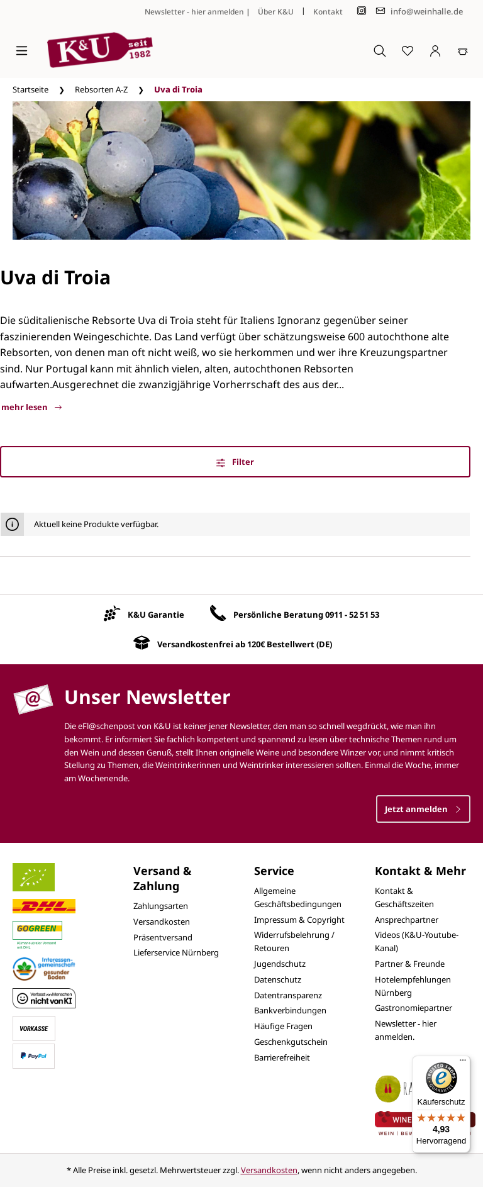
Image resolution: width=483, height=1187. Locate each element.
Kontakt (328, 11)
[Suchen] (380, 50)
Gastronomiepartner (413, 1007)
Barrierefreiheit (282, 1057)
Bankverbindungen (290, 1010)
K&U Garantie (156, 614)
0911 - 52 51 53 (352, 614)
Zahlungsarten (160, 905)
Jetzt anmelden (423, 809)
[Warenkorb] (463, 50)
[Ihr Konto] (435, 50)
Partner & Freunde (410, 963)
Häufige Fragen (283, 1026)
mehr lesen (31, 407)
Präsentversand (162, 937)
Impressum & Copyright (299, 919)
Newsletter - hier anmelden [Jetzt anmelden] (194, 11)
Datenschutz (277, 979)
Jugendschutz (280, 963)
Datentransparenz (288, 995)
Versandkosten (161, 921)
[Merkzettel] (407, 50)
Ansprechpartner (406, 919)
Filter (235, 461)
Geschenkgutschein (291, 1041)
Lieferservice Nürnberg (176, 952)
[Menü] (21, 50)
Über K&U (276, 11)
